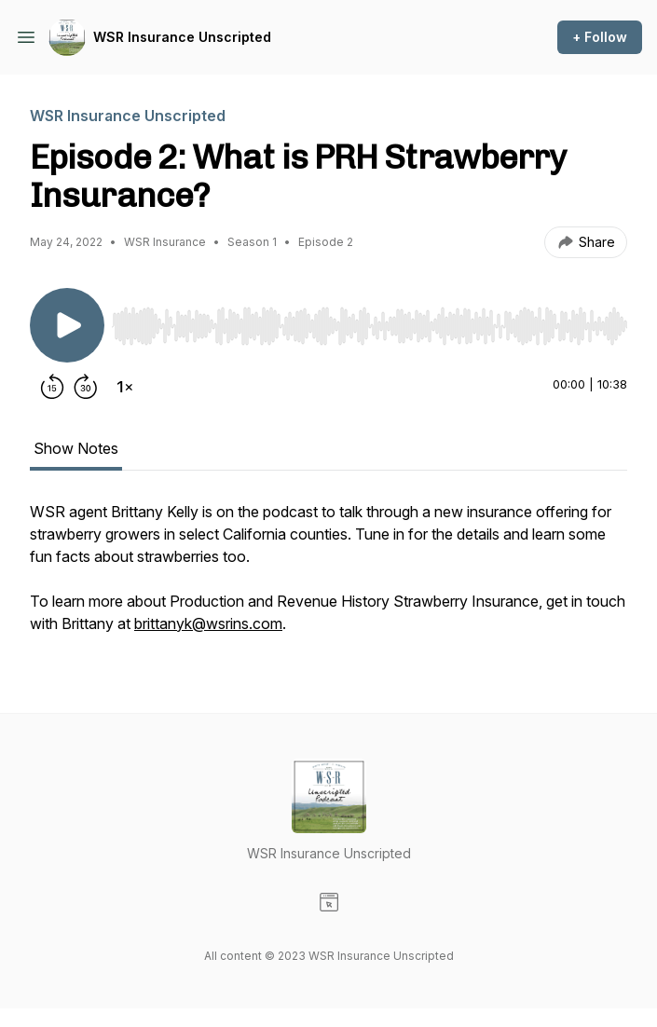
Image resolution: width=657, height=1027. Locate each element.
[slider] (369, 326)
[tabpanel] (328, 576)
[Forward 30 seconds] (86, 387)
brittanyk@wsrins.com (208, 623)
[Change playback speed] (125, 387)
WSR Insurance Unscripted (182, 37)
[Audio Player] (369, 321)
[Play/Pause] (67, 325)
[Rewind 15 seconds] (52, 387)
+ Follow (599, 37)
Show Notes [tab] (76, 448)
